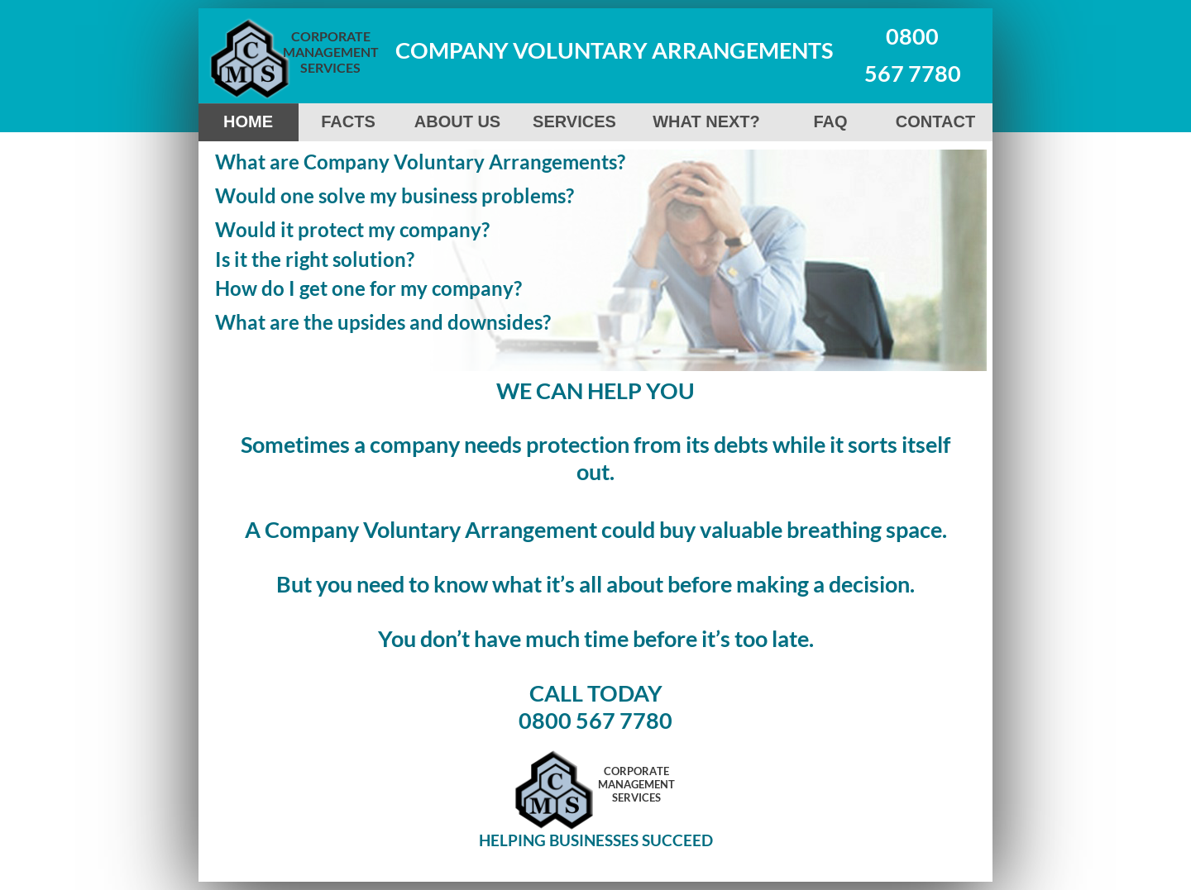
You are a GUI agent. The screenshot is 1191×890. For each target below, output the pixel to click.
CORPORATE (331, 36)
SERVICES (330, 67)
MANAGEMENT (331, 51)
